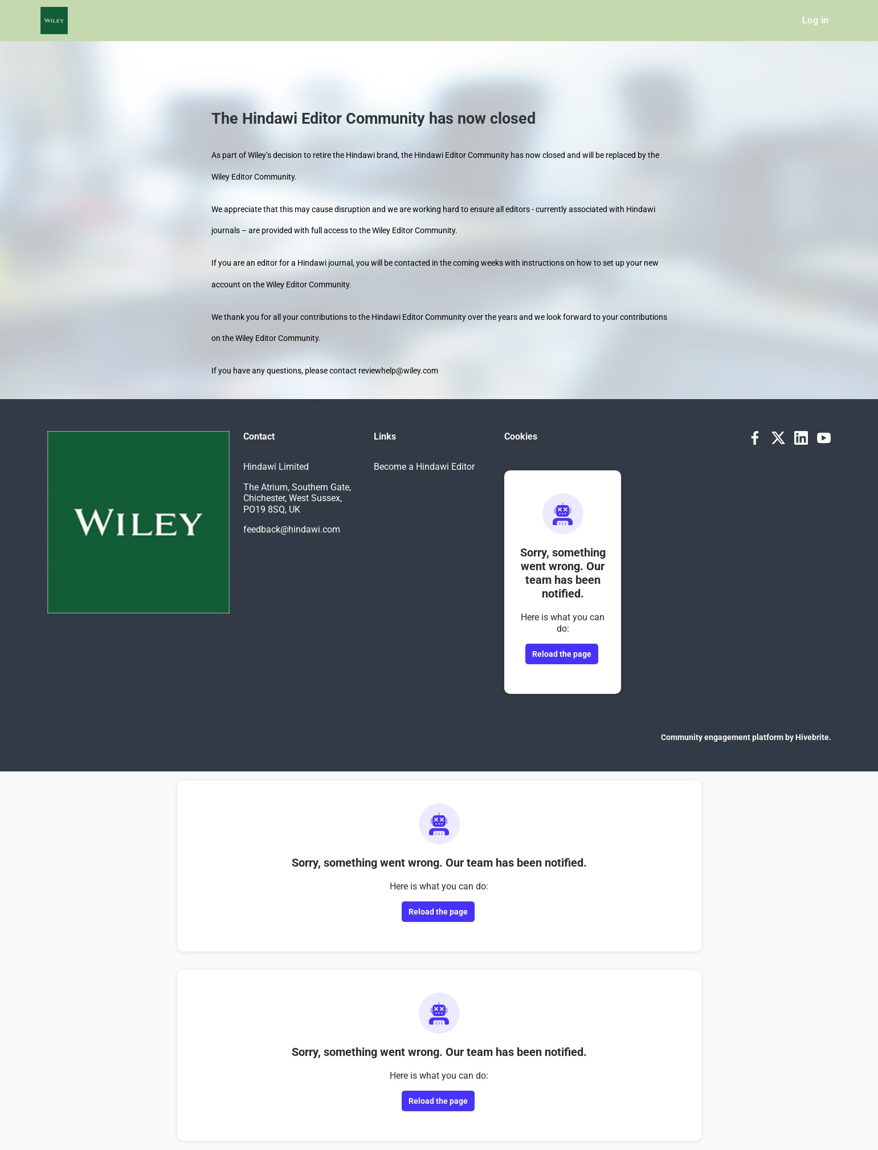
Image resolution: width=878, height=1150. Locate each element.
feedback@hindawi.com (291, 529)
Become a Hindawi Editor (424, 466)
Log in (815, 20)
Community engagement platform (722, 737)
